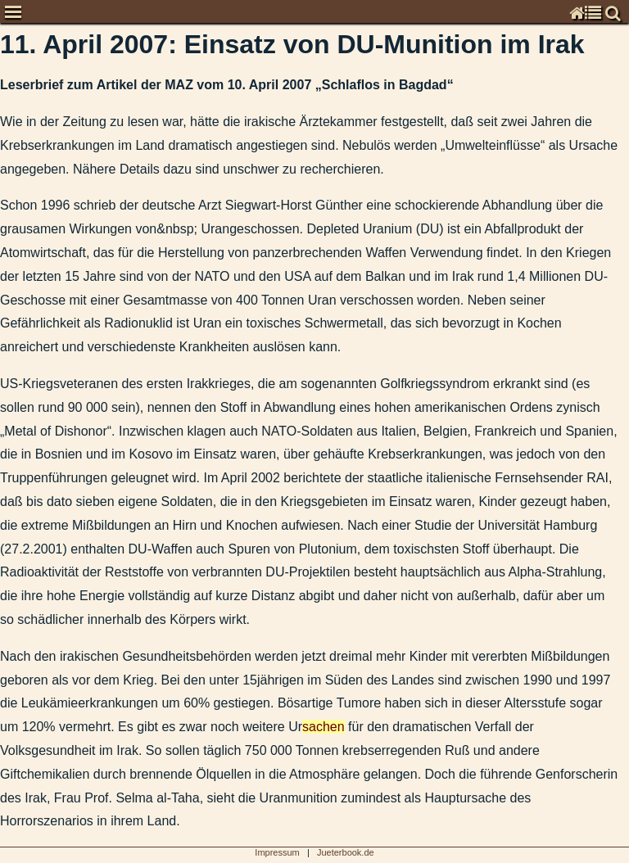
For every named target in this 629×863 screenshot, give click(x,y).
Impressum (277, 852)
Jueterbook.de (345, 852)
